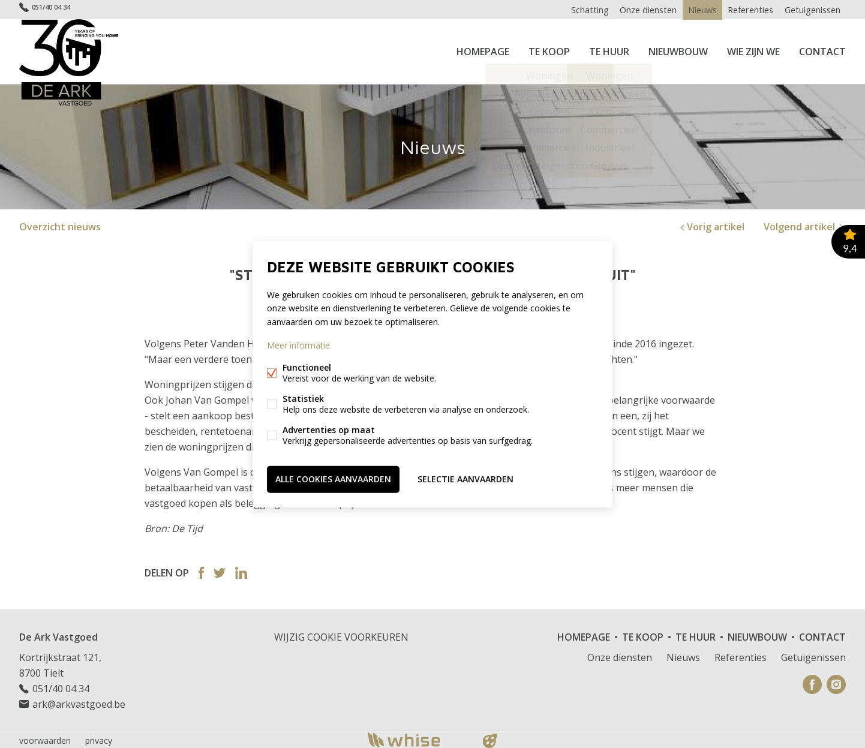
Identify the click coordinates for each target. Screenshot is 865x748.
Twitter (220, 570)
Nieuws (696, 9)
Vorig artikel (711, 224)
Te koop (549, 50)
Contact (822, 50)
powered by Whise (418, 737)
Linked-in (241, 570)
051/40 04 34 (58, 9)
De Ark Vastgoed (58, 634)
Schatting (579, 9)
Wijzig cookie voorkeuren (341, 634)
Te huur (609, 50)
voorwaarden (45, 738)
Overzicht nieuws (60, 224)
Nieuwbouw (678, 50)
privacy (98, 738)
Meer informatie (298, 345)
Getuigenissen (811, 9)
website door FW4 (490, 738)
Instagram (836, 682)
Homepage (482, 50)
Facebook (201, 570)
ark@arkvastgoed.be (78, 701)
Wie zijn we (753, 50)
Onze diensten (640, 9)
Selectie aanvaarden (465, 478)
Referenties (747, 9)
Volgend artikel (805, 224)
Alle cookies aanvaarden (333, 478)
